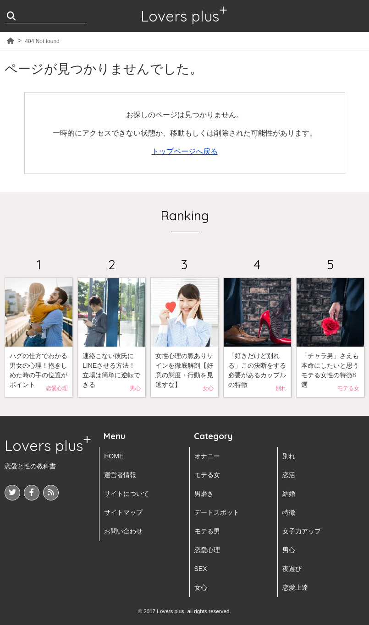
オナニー (207, 456)
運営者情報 (120, 474)
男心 (288, 550)
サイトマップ (123, 512)
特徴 (288, 512)
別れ (288, 456)
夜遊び (292, 568)
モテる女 (207, 474)
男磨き (204, 493)
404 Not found (42, 41)
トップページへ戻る (185, 151)
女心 (200, 587)
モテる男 (207, 531)
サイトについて (126, 493)
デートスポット (216, 512)
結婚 (288, 493)
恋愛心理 (207, 550)
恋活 (288, 474)
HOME (113, 456)
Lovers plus (180, 16)
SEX (200, 568)
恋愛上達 (295, 587)
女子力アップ (301, 531)
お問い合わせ (123, 531)
